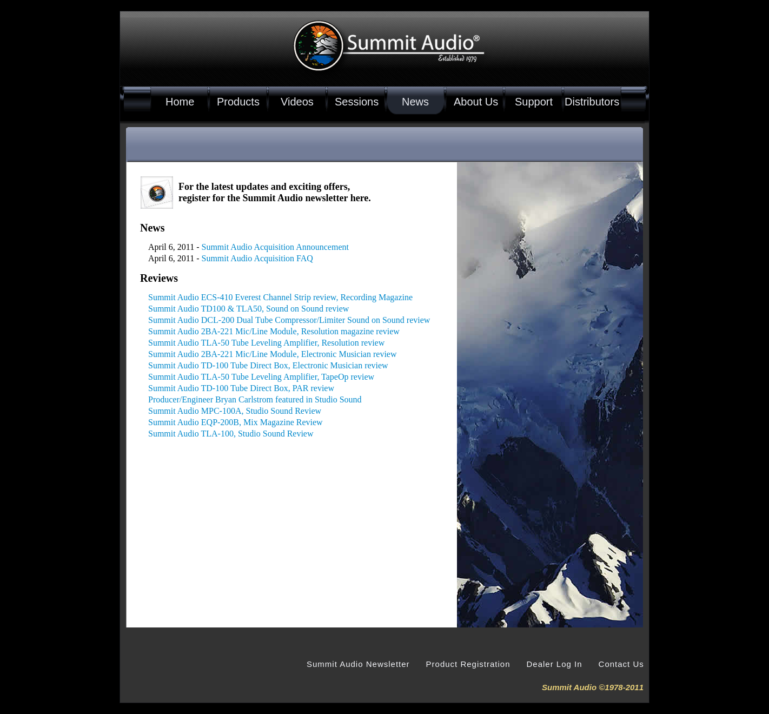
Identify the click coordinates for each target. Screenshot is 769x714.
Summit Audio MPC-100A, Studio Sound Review (234, 410)
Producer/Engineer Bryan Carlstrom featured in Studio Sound (255, 399)
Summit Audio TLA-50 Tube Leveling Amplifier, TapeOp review (261, 376)
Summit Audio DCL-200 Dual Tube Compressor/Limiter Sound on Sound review (289, 320)
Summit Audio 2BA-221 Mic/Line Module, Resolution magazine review (274, 331)
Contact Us (621, 664)
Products (238, 102)
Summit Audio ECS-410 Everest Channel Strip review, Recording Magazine (280, 297)
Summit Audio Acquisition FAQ (257, 258)
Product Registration (468, 664)
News (415, 102)
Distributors (592, 102)
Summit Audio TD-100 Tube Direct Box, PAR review (241, 388)
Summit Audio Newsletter (358, 664)
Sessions (357, 102)
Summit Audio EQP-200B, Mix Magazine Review (235, 422)
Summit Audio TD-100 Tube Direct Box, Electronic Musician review (268, 365)
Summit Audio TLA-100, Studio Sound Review (231, 433)
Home (179, 102)
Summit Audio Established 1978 (419, 58)
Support (534, 102)
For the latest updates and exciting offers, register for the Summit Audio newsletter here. (274, 192)
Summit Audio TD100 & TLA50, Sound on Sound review (248, 308)
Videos (297, 102)
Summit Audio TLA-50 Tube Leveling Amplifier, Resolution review (266, 342)
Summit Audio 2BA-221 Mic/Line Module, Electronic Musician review (272, 354)
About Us (476, 102)
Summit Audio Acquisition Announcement (275, 247)
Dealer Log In (554, 664)
